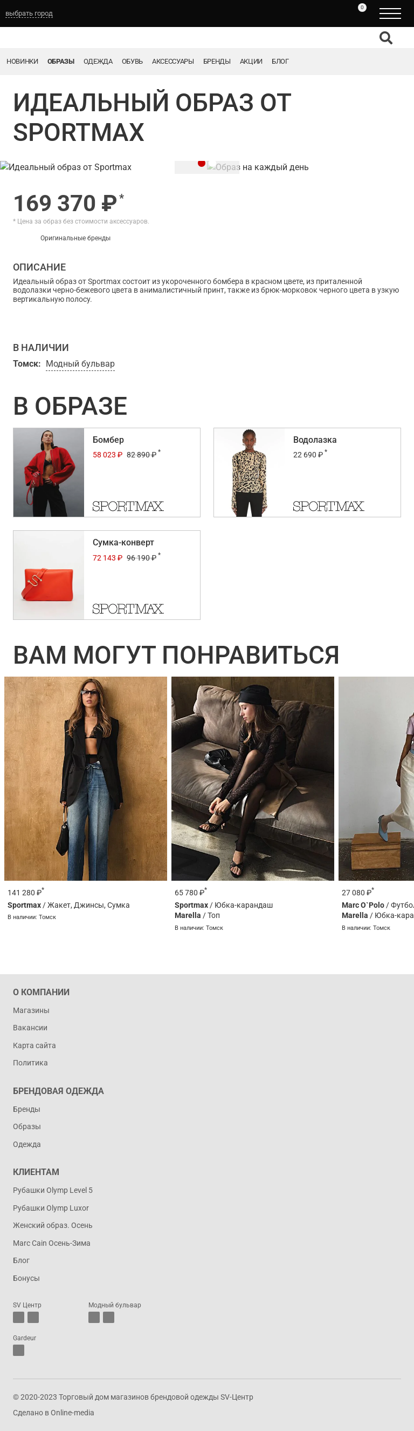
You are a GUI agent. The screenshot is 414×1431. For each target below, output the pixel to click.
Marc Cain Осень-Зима (52, 1243)
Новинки (22, 61)
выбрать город (29, 13)
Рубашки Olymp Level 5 (53, 1190)
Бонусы (26, 1278)
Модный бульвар (80, 364)
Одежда (98, 61)
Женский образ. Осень (53, 1225)
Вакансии (30, 1027)
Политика (30, 1062)
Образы (60, 61)
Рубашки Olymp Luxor (51, 1208)
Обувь (132, 61)
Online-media (72, 1412)
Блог (280, 61)
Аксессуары (173, 61)
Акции (251, 61)
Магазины (31, 1010)
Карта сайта (34, 1045)
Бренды (217, 61)
